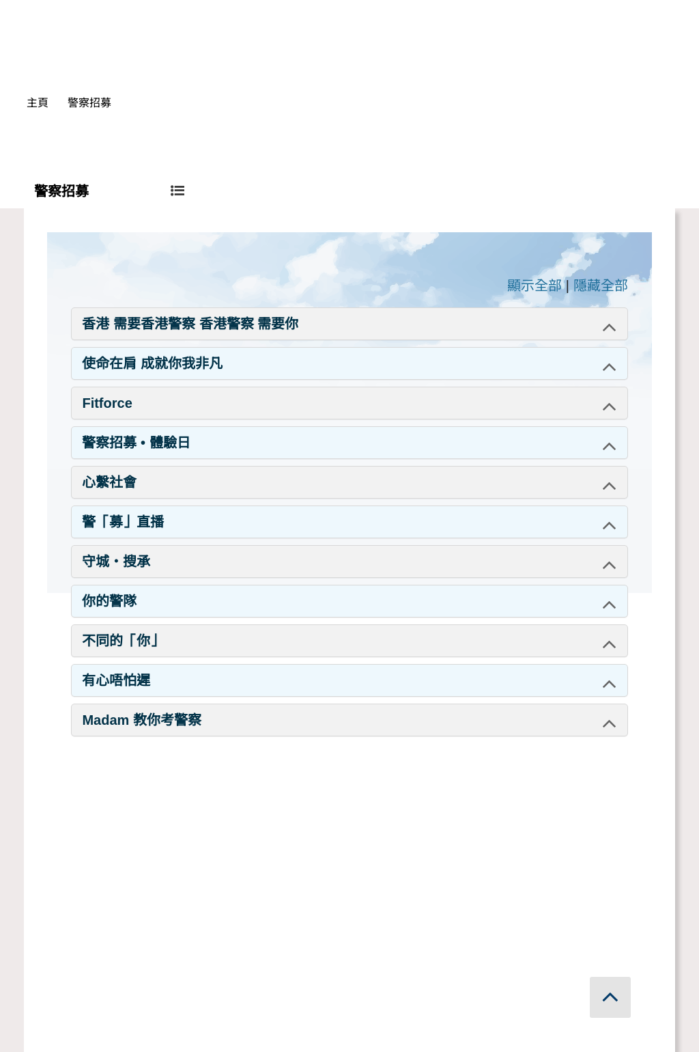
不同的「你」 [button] (123, 640)
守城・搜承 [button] (116, 561)
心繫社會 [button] (109, 482)
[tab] (349, 324)
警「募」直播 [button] (123, 521)
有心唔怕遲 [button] (116, 680)
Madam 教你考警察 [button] (141, 720)
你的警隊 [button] (109, 601)
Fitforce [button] (107, 403)
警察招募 (89, 103)
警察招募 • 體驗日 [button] (136, 442)
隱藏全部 (600, 285)
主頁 (37, 103)
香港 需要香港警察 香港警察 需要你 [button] (190, 323)
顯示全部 (534, 285)
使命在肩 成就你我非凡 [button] (152, 363)
